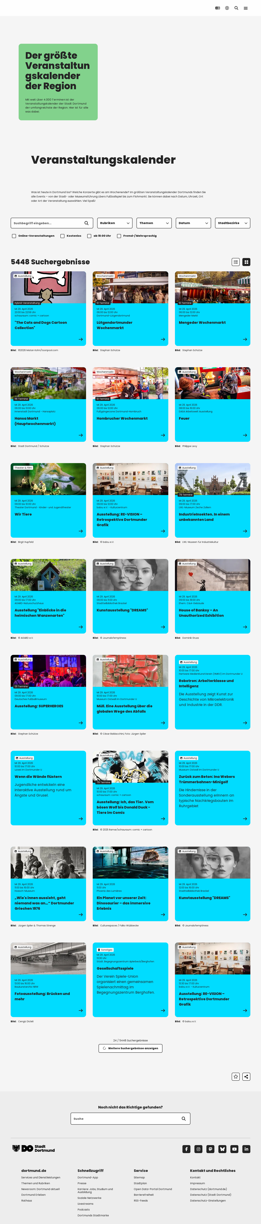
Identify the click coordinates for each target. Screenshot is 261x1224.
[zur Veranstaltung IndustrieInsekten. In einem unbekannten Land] (212, 500)
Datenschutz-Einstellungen (208, 1200)
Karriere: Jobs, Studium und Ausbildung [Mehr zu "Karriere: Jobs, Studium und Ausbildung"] (95, 1190)
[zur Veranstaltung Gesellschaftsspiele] (130, 980)
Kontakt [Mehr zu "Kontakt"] (195, 1177)
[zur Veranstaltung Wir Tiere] (48, 500)
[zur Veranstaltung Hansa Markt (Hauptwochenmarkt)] (48, 404)
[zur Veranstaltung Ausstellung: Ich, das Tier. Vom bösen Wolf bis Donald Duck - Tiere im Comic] (130, 788)
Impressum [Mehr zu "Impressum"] (197, 1183)
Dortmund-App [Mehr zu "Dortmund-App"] (88, 1177)
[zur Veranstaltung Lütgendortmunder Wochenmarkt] (130, 308)
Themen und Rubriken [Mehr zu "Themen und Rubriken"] (35, 1183)
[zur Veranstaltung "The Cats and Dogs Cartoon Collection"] (48, 308)
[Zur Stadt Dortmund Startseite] (33, 8)
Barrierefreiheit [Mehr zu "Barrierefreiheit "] (144, 1195)
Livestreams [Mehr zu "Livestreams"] (85, 1204)
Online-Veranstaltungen (33, 236)
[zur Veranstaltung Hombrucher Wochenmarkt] (130, 404)
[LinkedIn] (246, 1149)
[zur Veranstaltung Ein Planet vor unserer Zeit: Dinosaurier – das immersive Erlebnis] (130, 884)
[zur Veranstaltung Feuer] (212, 404)
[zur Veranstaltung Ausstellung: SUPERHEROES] (48, 692)
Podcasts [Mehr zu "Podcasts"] (84, 1210)
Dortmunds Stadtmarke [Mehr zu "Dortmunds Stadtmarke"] (93, 1215)
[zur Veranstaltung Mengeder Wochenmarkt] (212, 308)
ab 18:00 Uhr (99, 236)
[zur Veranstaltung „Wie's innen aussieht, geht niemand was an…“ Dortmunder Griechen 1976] (48, 884)
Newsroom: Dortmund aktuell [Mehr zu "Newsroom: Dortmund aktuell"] (40, 1189)
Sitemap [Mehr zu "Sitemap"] (139, 1177)
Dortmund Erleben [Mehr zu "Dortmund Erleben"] (33, 1195)
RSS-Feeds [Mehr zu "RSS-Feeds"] (141, 1201)
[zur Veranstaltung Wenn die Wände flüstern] (48, 788)
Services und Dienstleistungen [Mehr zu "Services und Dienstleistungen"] (40, 1177)
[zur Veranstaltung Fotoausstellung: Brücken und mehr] (48, 980)
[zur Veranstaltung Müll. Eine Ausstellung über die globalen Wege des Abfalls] (130, 692)
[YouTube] (234, 1149)
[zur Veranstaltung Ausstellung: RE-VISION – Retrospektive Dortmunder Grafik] (130, 500)
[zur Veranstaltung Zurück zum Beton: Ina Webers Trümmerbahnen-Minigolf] (212, 788)
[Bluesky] (222, 1149)
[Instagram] (198, 1149)
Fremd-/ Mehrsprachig (137, 236)
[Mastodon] (210, 1149)
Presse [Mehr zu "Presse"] (82, 1183)
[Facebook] (186, 1149)
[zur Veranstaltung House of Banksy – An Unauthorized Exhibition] (212, 596)
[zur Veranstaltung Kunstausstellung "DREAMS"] (130, 596)
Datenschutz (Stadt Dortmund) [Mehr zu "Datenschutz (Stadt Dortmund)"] (210, 1195)
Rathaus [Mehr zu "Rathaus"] (26, 1201)
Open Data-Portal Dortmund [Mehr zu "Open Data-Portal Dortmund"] (153, 1189)
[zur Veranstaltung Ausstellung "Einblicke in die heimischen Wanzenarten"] (48, 596)
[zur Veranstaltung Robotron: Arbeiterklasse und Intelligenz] (212, 692)
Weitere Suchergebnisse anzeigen (130, 1048)
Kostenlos (71, 236)
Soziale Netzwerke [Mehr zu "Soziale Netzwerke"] (89, 1198)
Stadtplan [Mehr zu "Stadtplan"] (140, 1183)
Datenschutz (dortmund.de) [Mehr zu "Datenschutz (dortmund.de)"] (208, 1189)
